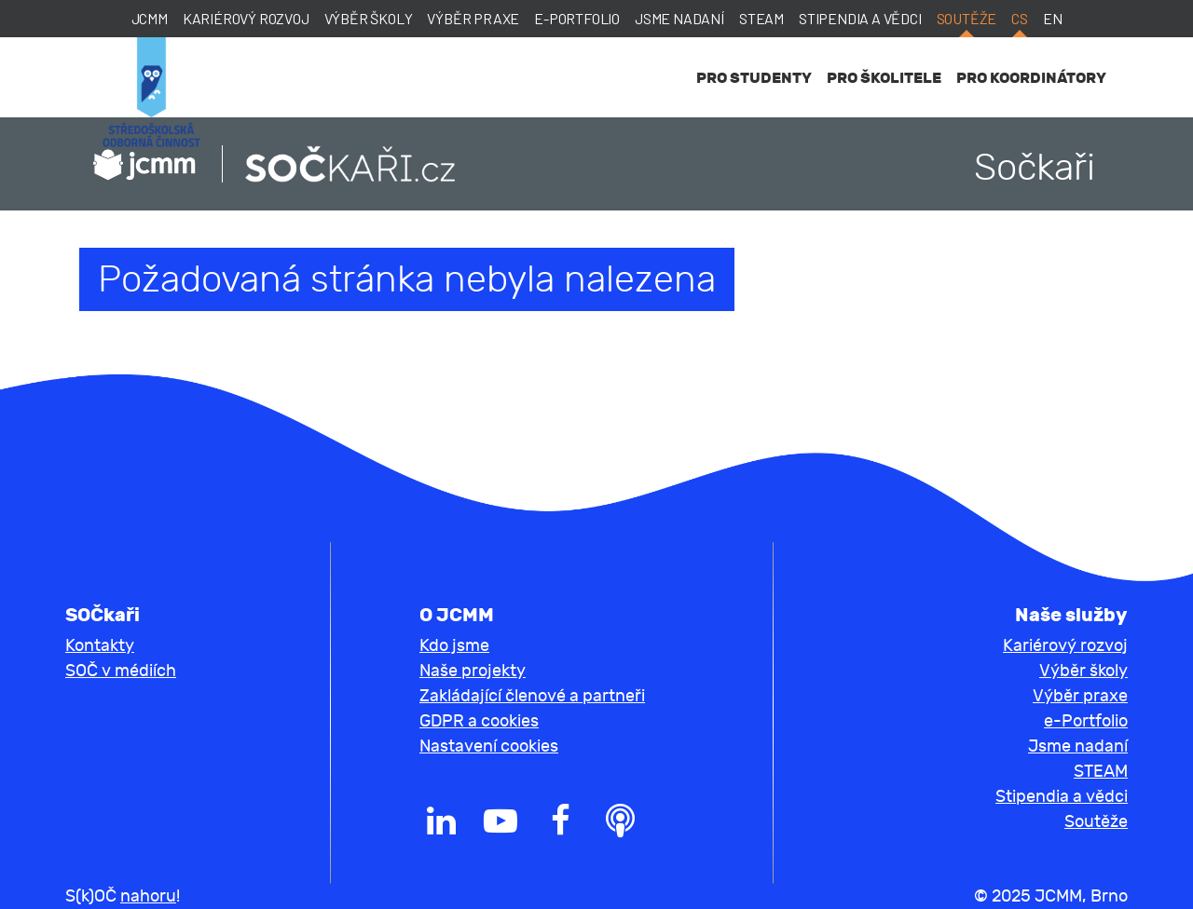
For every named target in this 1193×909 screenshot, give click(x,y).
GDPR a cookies (479, 721)
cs (1019, 18)
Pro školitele (884, 78)
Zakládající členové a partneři (532, 696)
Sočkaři (1034, 167)
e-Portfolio (577, 18)
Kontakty (99, 646)
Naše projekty (472, 671)
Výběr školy (368, 18)
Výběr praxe (473, 18)
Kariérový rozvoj (246, 18)
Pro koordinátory (1031, 78)
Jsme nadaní (679, 18)
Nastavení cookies (488, 746)
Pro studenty (754, 78)
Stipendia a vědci (860, 18)
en (1053, 18)
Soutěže (967, 18)
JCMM (149, 18)
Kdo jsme (454, 646)
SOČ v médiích (120, 671)
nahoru (148, 896)
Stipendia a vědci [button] (1061, 797)
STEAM (761, 18)
